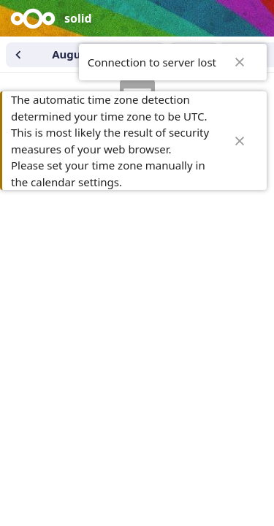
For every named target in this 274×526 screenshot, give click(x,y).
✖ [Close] (240, 62)
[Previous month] (18, 54)
